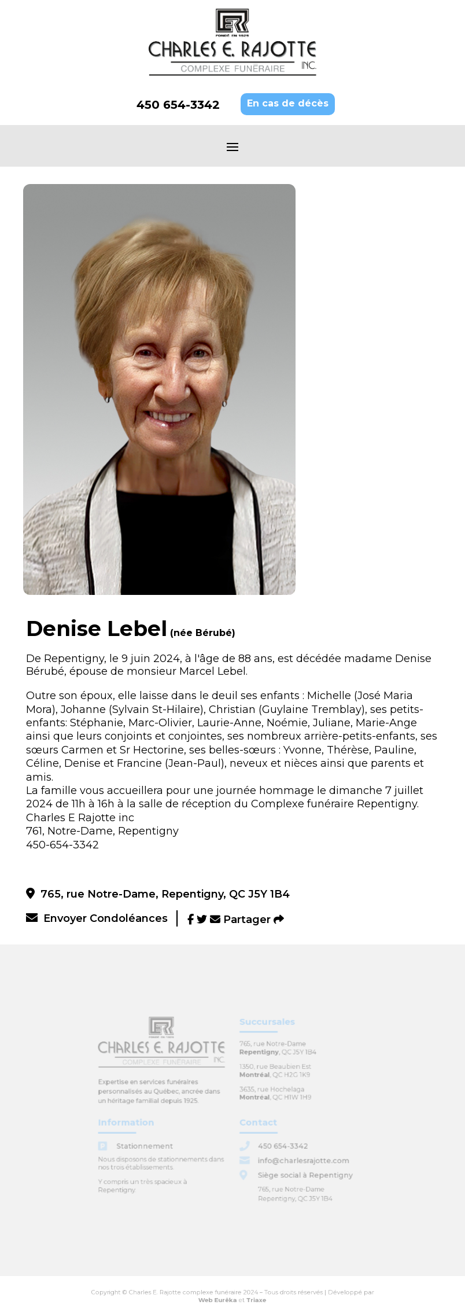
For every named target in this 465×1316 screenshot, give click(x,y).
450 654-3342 (178, 105)
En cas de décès (288, 103)
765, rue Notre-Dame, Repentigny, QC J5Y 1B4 (158, 894)
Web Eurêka (220, 1299)
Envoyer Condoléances (97, 918)
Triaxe (252, 1299)
